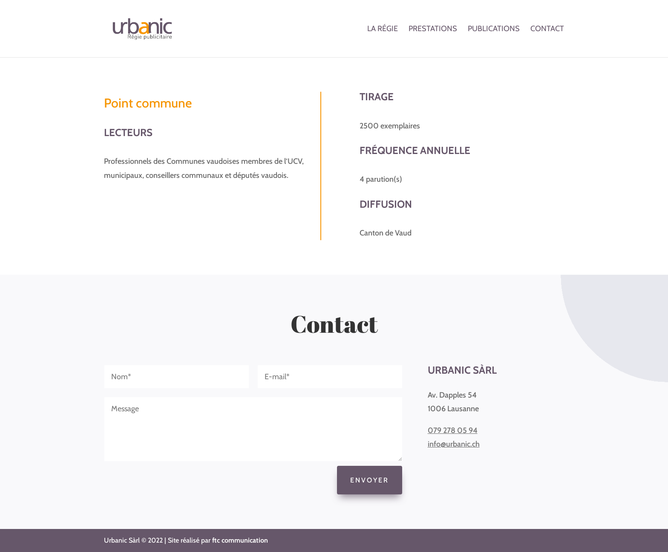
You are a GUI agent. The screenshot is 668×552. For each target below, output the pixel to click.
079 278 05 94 (453, 430)
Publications (494, 29)
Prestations (433, 29)
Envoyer (369, 480)
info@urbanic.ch (454, 444)
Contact (547, 29)
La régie (382, 29)
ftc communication (240, 540)
